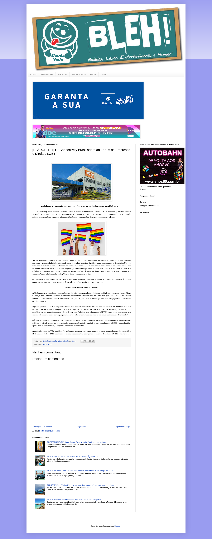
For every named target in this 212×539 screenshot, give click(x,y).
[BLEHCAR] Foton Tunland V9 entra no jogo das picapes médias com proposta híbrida (80, 485)
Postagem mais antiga (121, 427)
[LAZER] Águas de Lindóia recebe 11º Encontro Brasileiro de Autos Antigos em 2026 (80, 471)
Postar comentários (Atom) (49, 431)
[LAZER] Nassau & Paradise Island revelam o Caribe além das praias (74, 500)
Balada (33, 74)
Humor (93, 74)
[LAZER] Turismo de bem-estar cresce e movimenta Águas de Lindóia (74, 456)
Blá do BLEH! (47, 74)
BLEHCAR (62, 74)
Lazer (103, 74)
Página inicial (82, 427)
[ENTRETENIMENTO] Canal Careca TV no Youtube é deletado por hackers (76, 442)
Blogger (118, 526)
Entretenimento (79, 74)
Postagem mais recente (42, 427)
